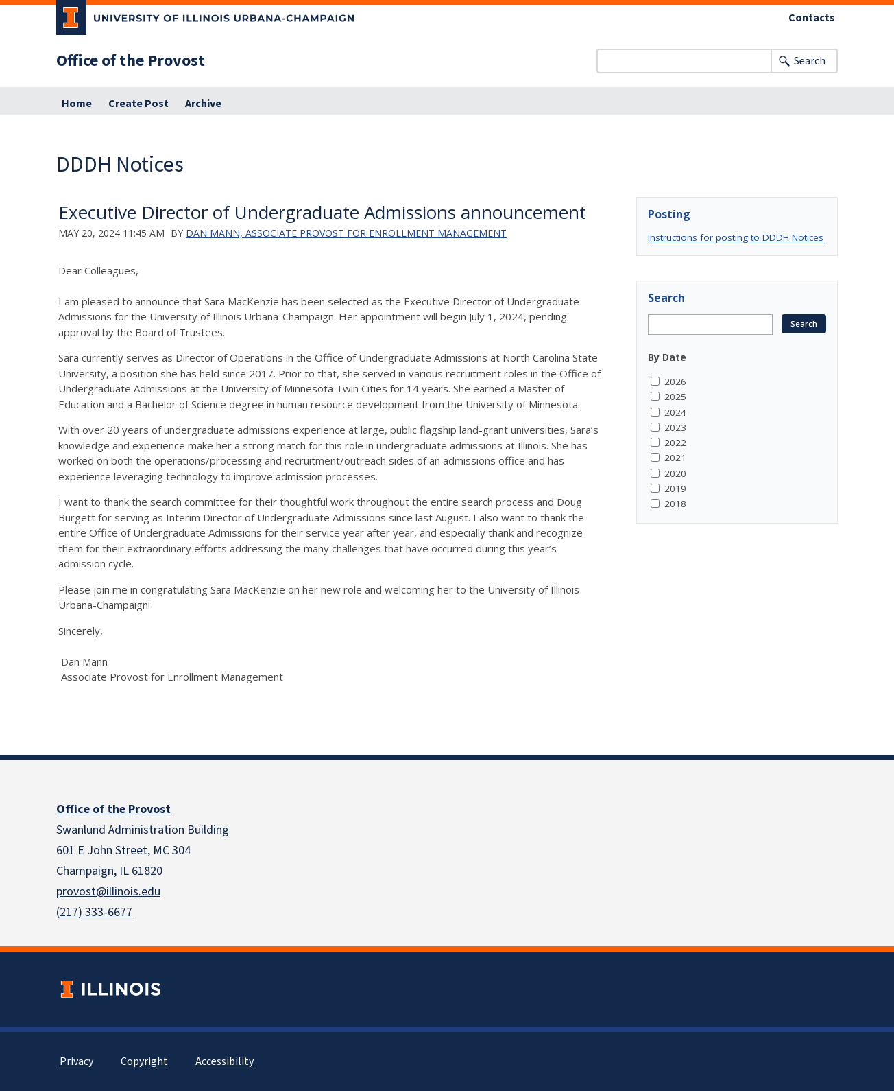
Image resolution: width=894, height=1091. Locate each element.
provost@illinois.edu (108, 891)
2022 (675, 442)
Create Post (138, 103)
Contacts (811, 17)
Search (809, 61)
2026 (675, 381)
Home (77, 103)
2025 (675, 396)
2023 (675, 427)
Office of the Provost (130, 61)
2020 (675, 473)
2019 (675, 488)
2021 (675, 457)
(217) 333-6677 (94, 912)
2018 (675, 503)
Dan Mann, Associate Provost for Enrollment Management (346, 232)
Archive (203, 103)
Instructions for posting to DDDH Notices (735, 237)
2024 (675, 412)
